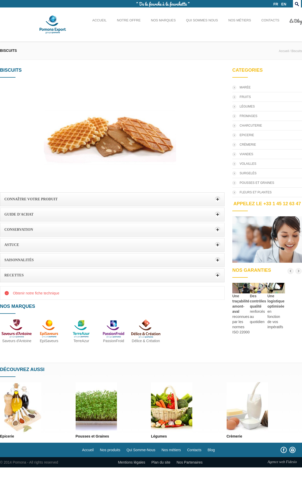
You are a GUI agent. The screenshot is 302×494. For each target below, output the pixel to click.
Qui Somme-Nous (140, 450)
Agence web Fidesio (282, 462)
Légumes (159, 436)
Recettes (14, 275)
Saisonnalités (19, 260)
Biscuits (296, 51)
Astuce (11, 245)
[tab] (112, 199)
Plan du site (160, 462)
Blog (211, 450)
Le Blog (296, 20)
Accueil (99, 20)
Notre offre (129, 20)
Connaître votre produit (31, 199)
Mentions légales (131, 462)
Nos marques (163, 20)
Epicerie (7, 436)
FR (275, 4)
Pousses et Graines (92, 436)
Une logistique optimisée (275, 301)
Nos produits (110, 450)
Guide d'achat (19, 214)
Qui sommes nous (202, 20)
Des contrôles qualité (258, 301)
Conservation (18, 230)
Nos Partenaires (190, 462)
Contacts (270, 20)
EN (283, 4)
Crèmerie (234, 436)
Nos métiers (239, 20)
